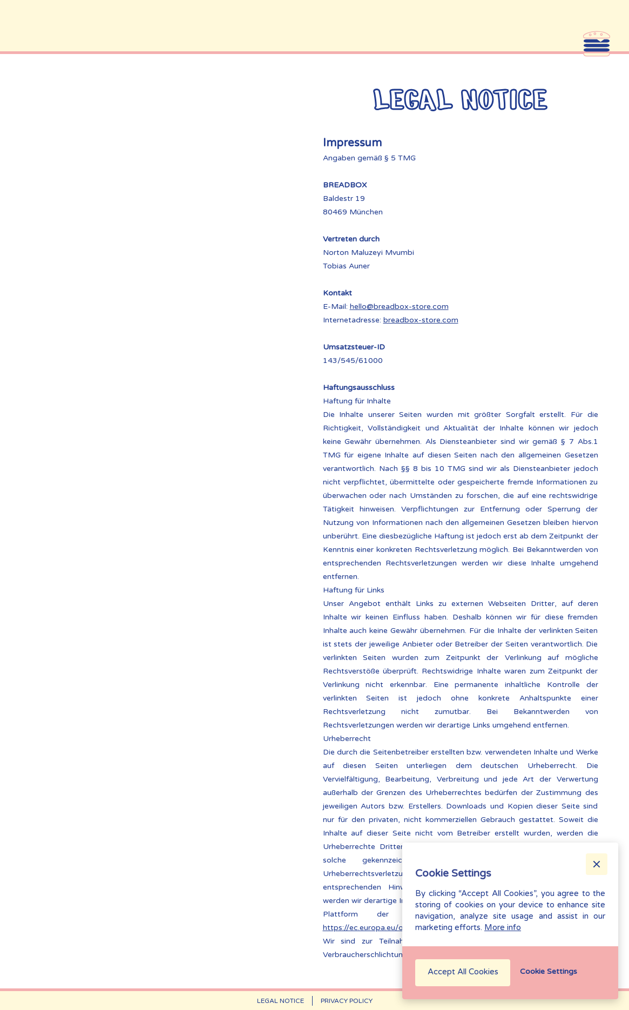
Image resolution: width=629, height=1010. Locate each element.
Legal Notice (280, 1001)
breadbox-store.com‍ (420, 320)
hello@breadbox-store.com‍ (399, 306)
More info (502, 927)
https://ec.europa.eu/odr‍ (367, 927)
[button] (596, 864)
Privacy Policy (347, 1001)
